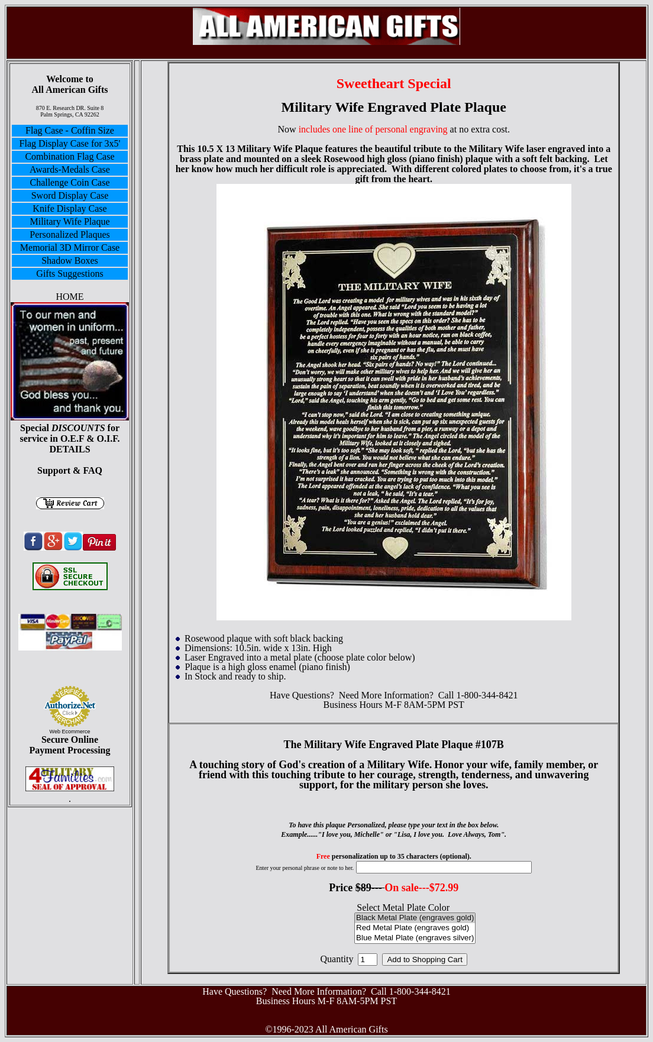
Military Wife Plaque (69, 221)
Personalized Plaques (70, 234)
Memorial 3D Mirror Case (69, 247)
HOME (69, 297)
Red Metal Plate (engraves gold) (415, 928)
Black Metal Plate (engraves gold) (415, 918)
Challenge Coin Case (69, 182)
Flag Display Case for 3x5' (70, 143)
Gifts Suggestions (69, 273)
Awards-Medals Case (70, 169)
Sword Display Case (70, 195)
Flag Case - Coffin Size (69, 130)
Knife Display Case (69, 208)
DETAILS (69, 449)
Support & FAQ (69, 470)
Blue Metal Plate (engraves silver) (415, 938)
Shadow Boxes (69, 260)
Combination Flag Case (69, 156)
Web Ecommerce (70, 731)
